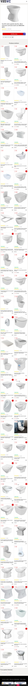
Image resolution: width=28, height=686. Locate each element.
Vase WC (10, 672)
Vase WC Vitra (4, 672)
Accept (18, 685)
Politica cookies (23, 679)
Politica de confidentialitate (14, 679)
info (12, 62)
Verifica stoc (18, 34)
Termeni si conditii (5, 679)
